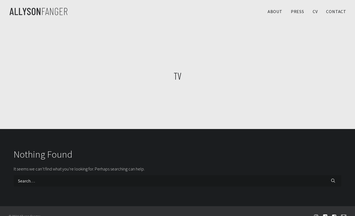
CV (315, 11)
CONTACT (336, 11)
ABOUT (275, 11)
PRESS (297, 11)
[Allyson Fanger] (38, 11)
